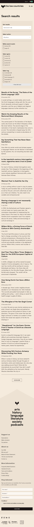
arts (17, 409)
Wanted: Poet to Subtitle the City (14, 181)
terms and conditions (12, 503)
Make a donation (5, 440)
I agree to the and (13, 503)
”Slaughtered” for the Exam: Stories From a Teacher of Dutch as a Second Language (16, 327)
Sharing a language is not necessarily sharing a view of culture (16, 201)
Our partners (4, 442)
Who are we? (4, 452)
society (17, 421)
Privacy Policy (4, 473)
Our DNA (3, 450)
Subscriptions (4, 438)
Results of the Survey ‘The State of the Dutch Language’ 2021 (16, 93)
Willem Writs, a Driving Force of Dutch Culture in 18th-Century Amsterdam (16, 227)
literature (17, 418)
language (17, 415)
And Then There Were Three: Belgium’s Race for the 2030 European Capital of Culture (17, 254)
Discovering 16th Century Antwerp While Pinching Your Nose (15, 352)
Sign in (26, 1)
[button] (17, 46)
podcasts (17, 424)
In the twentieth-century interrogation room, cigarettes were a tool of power (16, 160)
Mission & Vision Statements (8, 454)
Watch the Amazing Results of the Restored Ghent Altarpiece (14, 115)
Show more (17, 380)
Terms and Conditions (6, 471)
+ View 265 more (17, 84)
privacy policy (21, 503)
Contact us (4, 459)
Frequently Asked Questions (8, 466)
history (17, 412)
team (7, 456)
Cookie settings (5, 475)
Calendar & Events (5, 469)
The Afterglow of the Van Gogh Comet (16, 302)
